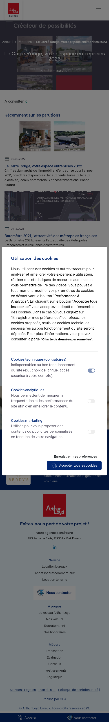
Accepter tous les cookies (74, 465)
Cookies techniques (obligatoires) (43, 367)
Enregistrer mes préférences (75, 457)
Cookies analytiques (43, 398)
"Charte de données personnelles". (67, 339)
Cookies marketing (43, 429)
